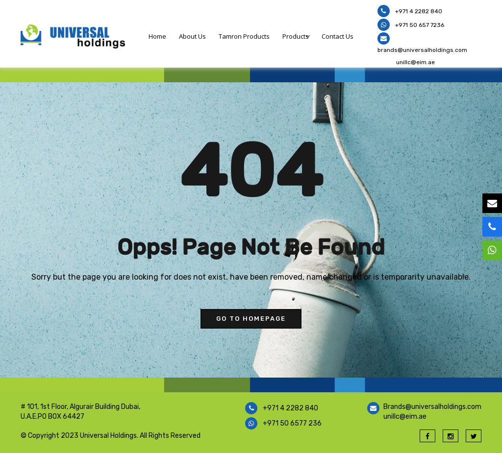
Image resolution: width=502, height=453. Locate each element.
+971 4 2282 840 (418, 11)
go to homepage (251, 318)
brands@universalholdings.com (422, 50)
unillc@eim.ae (415, 62)
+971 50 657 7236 (419, 25)
